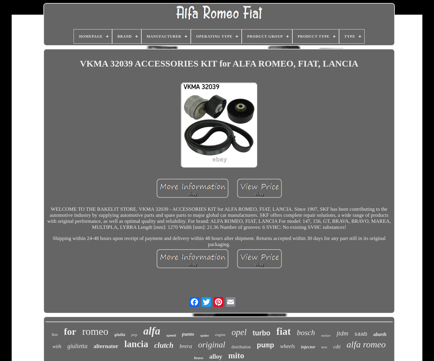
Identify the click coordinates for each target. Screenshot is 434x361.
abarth (380, 334)
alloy (215, 356)
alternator (105, 346)
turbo (261, 333)
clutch (164, 345)
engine (220, 334)
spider (204, 335)
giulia (120, 334)
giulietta (78, 346)
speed (171, 335)
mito (236, 355)
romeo (95, 331)
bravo (198, 358)
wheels (287, 346)
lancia (136, 344)
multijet (325, 335)
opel (239, 332)
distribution (241, 347)
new (324, 347)
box (55, 334)
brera (186, 346)
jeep (134, 335)
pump (265, 345)
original (211, 344)
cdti (337, 346)
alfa (151, 331)
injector (308, 346)
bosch (306, 332)
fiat (283, 331)
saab (360, 334)
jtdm (342, 333)
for (70, 331)
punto (188, 334)
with (56, 346)
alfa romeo (366, 344)
